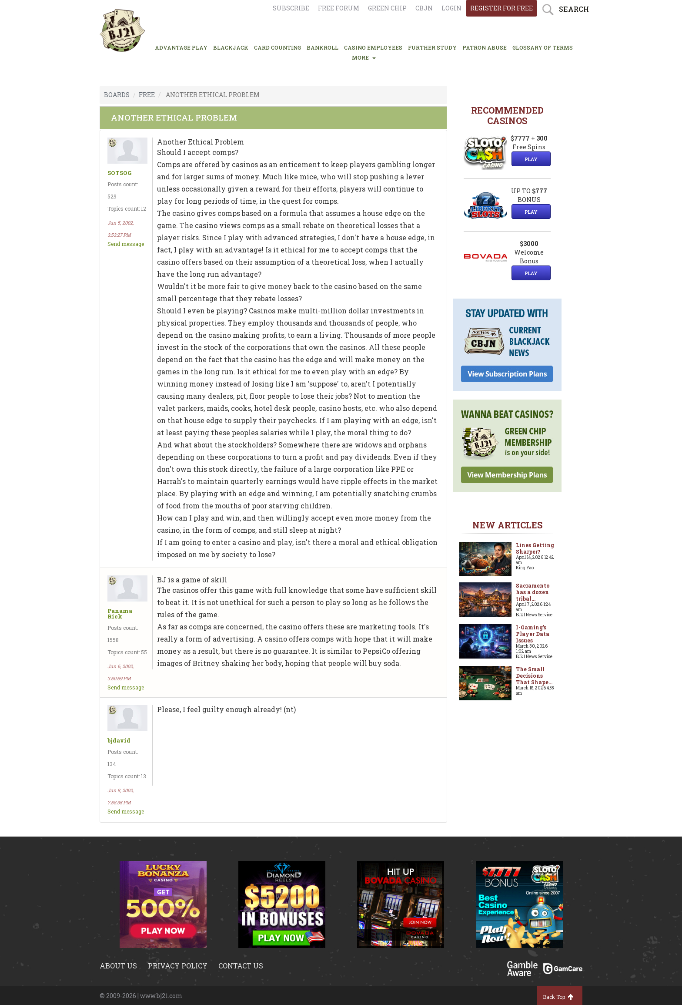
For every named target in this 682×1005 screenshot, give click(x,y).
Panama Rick (119, 613)
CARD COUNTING (277, 47)
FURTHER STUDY (432, 47)
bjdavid (118, 740)
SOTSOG (119, 173)
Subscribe (291, 8)
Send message (125, 243)
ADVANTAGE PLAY (181, 47)
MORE (364, 57)
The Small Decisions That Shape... (534, 676)
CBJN (424, 8)
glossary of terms (542, 47)
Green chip (387, 8)
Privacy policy (177, 965)
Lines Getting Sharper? (535, 548)
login (451, 8)
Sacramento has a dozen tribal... (533, 592)
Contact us (240, 965)
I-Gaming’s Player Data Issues (532, 634)
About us (118, 965)
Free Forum (338, 8)
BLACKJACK (230, 47)
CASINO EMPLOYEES (373, 47)
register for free (501, 8)
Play (531, 159)
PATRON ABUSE (484, 47)
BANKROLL (322, 47)
